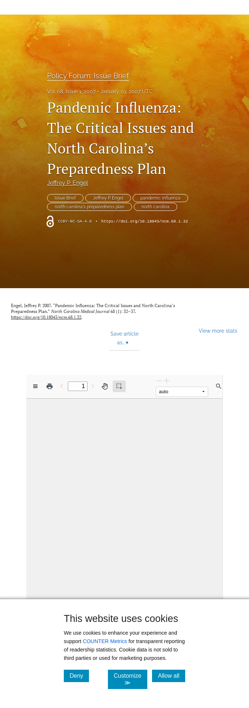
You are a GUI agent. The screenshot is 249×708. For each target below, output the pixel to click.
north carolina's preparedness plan (89, 206)
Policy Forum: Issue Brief (88, 75)
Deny (79, 675)
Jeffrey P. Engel (67, 182)
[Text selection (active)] (119, 386)
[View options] (35, 386)
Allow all (171, 675)
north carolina (155, 206)
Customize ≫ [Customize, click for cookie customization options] (130, 679)
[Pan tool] (104, 386)
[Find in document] (218, 386)
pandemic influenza (160, 198)
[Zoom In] (166, 380)
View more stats (218, 331)
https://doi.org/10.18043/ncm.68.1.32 (144, 221)
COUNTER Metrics (105, 641)
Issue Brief (65, 198)
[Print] (49, 386)
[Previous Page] (61, 385)
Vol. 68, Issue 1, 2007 (71, 91)
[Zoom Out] (159, 380)
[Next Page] (92, 385)
